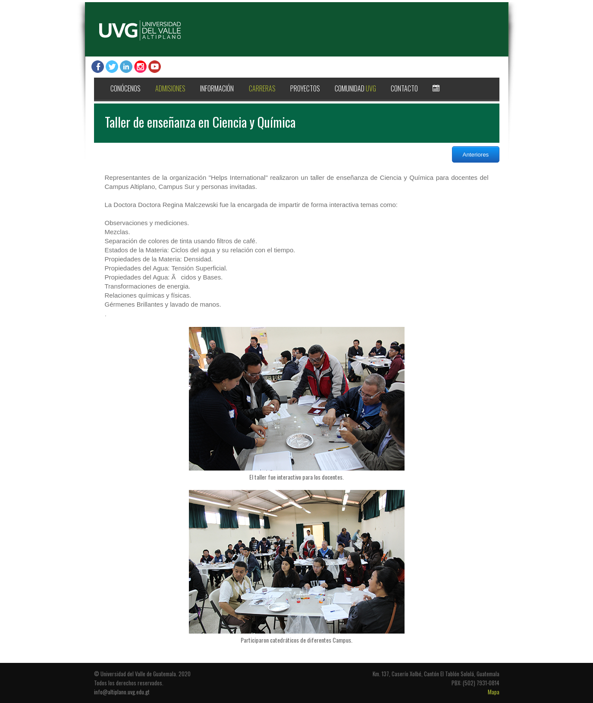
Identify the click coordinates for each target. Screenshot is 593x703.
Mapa (493, 691)
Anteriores (476, 154)
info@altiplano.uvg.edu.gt (122, 691)
